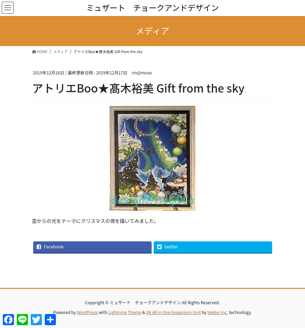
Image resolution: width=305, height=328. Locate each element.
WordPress (87, 312)
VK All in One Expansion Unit (173, 312)
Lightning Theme (124, 312)
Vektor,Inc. (218, 312)
